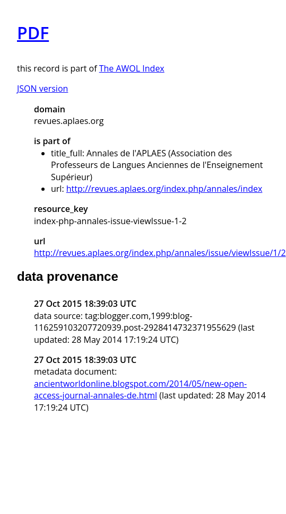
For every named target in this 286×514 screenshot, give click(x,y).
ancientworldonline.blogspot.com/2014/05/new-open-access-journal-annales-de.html (140, 389)
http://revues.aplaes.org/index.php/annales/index (164, 188)
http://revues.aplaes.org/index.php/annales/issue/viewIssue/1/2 (160, 253)
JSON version (42, 88)
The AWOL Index (131, 68)
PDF (33, 32)
